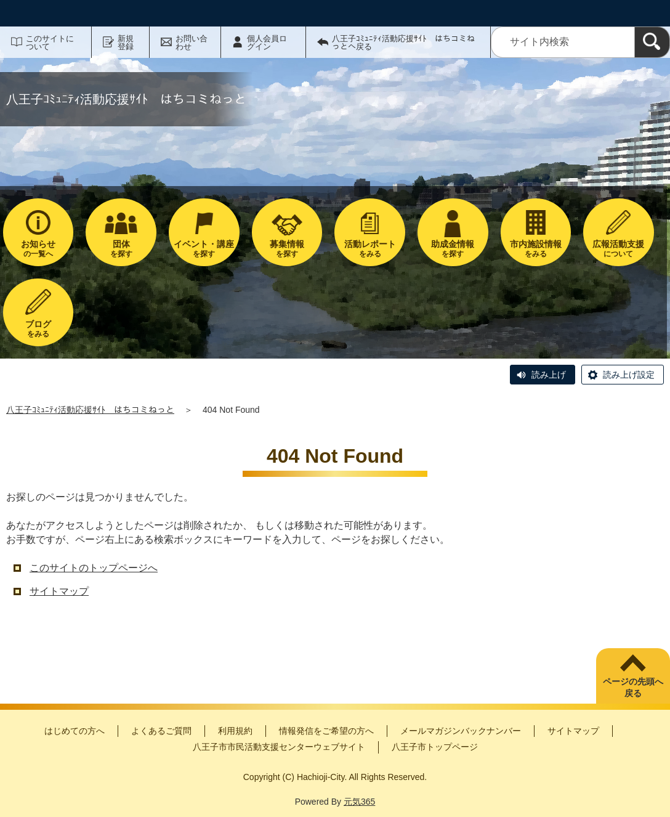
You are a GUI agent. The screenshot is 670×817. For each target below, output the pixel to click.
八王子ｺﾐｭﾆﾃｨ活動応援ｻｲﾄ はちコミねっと (90, 410)
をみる (370, 248)
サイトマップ (59, 591)
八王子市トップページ (435, 747)
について (618, 248)
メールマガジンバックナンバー (460, 731)
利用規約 (235, 731)
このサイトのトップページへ (94, 568)
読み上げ (548, 375)
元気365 (359, 802)
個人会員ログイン (267, 42)
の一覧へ (38, 248)
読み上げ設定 (629, 375)
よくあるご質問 (161, 731)
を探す (121, 248)
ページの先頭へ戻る (633, 688)
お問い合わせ (192, 42)
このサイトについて (50, 42)
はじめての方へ (74, 731)
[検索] (652, 42)
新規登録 (126, 42)
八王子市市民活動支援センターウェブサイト (279, 747)
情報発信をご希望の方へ (326, 731)
